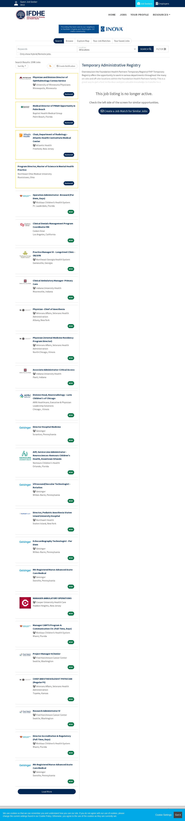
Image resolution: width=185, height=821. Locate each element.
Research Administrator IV (46, 710)
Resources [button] (160, 14)
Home (112, 14)
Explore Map (83, 40)
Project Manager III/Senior (46, 653)
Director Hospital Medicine (47, 426)
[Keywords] (46, 49)
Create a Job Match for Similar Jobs (124, 111)
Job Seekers (144, 3)
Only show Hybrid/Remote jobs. (35, 54)
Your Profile (140, 14)
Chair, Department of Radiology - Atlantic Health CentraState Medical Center (52, 138)
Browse (69, 40)
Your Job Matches (101, 40)
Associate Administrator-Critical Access (54, 369)
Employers (162, 3)
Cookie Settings (163, 815)
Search (58, 40)
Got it (178, 815)
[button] (161, 49)
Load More (47, 791)
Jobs (123, 14)
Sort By (21, 66)
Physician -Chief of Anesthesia (49, 309)
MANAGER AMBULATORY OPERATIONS (52, 598)
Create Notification (66, 66)
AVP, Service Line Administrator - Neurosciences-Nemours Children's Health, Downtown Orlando (51, 455)
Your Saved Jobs (122, 40)
